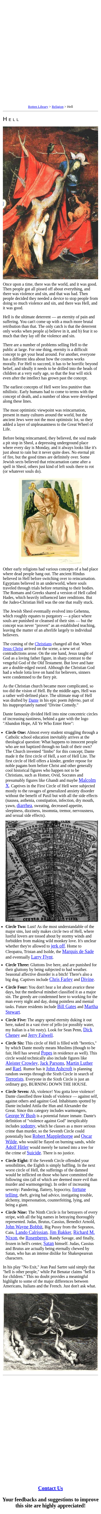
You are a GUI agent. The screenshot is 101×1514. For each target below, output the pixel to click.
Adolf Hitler (17, 1147)
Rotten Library (38, 107)
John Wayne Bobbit (23, 1226)
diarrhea (24, 805)
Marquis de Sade (78, 951)
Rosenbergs (37, 1237)
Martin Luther (79, 1063)
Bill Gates (66, 1006)
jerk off (58, 946)
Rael (17, 1068)
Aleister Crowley (21, 1063)
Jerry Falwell (40, 1035)
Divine (87, 979)
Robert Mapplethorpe (52, 1136)
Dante (33, 700)
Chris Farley (61, 979)
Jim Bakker (60, 1232)
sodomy (27, 1126)
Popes (46, 1053)
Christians (43, 644)
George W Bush (20, 1115)
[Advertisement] (50, 53)
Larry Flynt (42, 957)
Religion (58, 107)
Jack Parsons (52, 1063)
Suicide (34, 1152)
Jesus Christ (13, 648)
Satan (48, 1243)
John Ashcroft (59, 1068)
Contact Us (50, 1488)
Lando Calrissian (31, 1232)
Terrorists (14, 1079)
